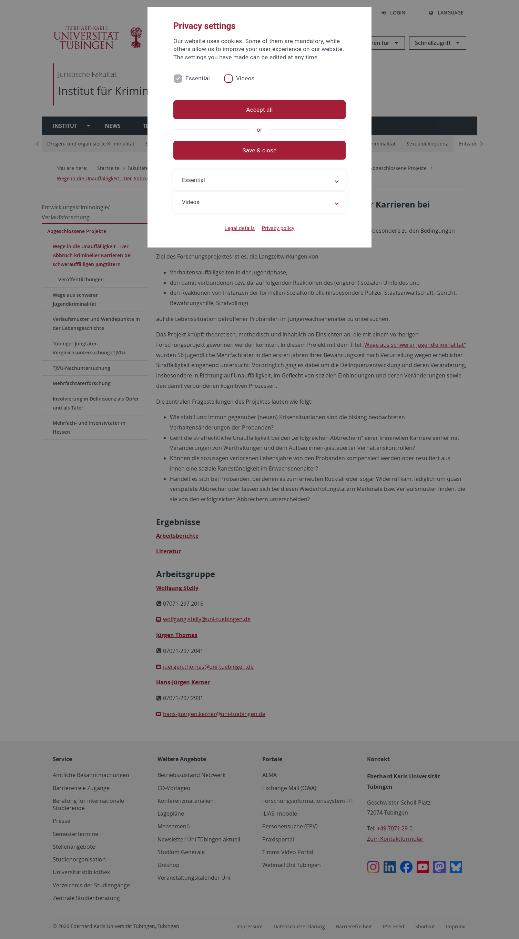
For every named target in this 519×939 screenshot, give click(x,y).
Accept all (259, 109)
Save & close (260, 150)
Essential (197, 78)
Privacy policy (278, 228)
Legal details (240, 228)
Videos (245, 78)
